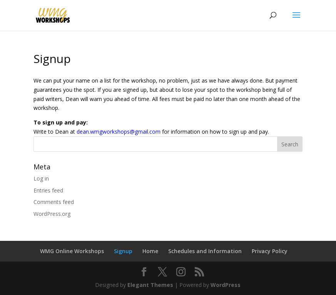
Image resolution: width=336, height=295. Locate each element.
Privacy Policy (270, 251)
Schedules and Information (205, 251)
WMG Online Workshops (72, 251)
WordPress (226, 284)
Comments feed (53, 202)
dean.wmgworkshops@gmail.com (118, 131)
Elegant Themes (150, 284)
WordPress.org (51, 213)
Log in (41, 178)
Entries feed (48, 190)
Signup (123, 251)
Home (150, 251)
